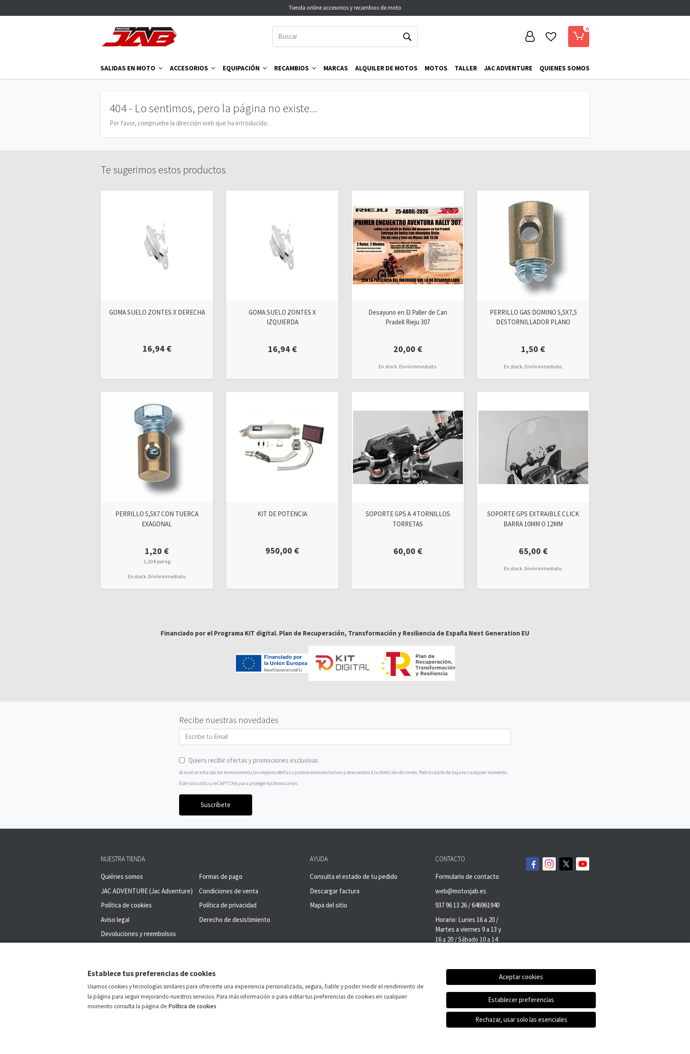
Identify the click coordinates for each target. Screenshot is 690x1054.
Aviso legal (115, 919)
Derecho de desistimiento (234, 919)
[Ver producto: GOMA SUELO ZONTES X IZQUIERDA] (282, 246)
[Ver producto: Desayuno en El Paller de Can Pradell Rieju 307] (408, 246)
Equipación (245, 68)
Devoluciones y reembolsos (138, 933)
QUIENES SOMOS (565, 68)
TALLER (466, 68)
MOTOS (436, 68)
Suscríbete (216, 805)
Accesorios (193, 68)
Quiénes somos (122, 876)
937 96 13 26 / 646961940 (467, 905)
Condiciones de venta (228, 891)
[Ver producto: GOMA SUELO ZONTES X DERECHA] (157, 246)
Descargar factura (335, 891)
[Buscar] (334, 36)
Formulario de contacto (467, 876)
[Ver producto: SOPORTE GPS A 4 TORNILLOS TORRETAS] (408, 447)
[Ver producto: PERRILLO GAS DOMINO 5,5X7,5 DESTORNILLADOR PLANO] (533, 246)
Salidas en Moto (131, 68)
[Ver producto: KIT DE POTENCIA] (282, 447)
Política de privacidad (228, 905)
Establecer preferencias (521, 999)
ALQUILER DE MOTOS (386, 68)
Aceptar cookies (521, 977)
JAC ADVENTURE (124, 891)
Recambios (295, 68)
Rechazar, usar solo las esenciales (521, 1019)
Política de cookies (126, 905)
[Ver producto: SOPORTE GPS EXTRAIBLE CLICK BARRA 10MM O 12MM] (533, 447)
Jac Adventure (508, 68)
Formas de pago (220, 876)
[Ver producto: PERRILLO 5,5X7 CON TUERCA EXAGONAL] (157, 447)
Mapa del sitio (328, 905)
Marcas (335, 68)
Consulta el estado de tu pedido (353, 876)
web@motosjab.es (460, 891)
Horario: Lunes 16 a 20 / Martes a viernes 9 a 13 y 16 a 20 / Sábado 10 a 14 (468, 929)
